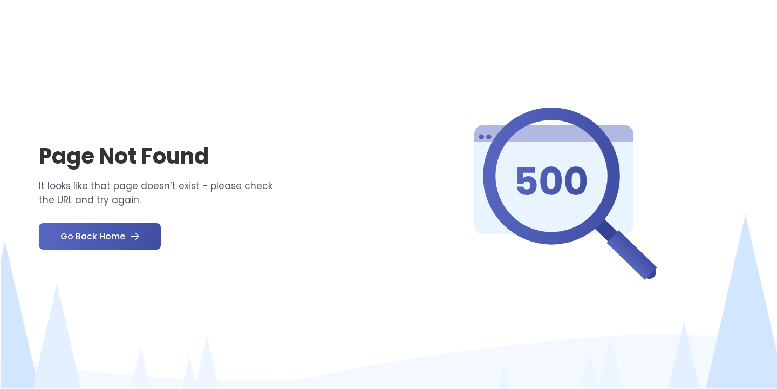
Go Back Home (99, 236)
